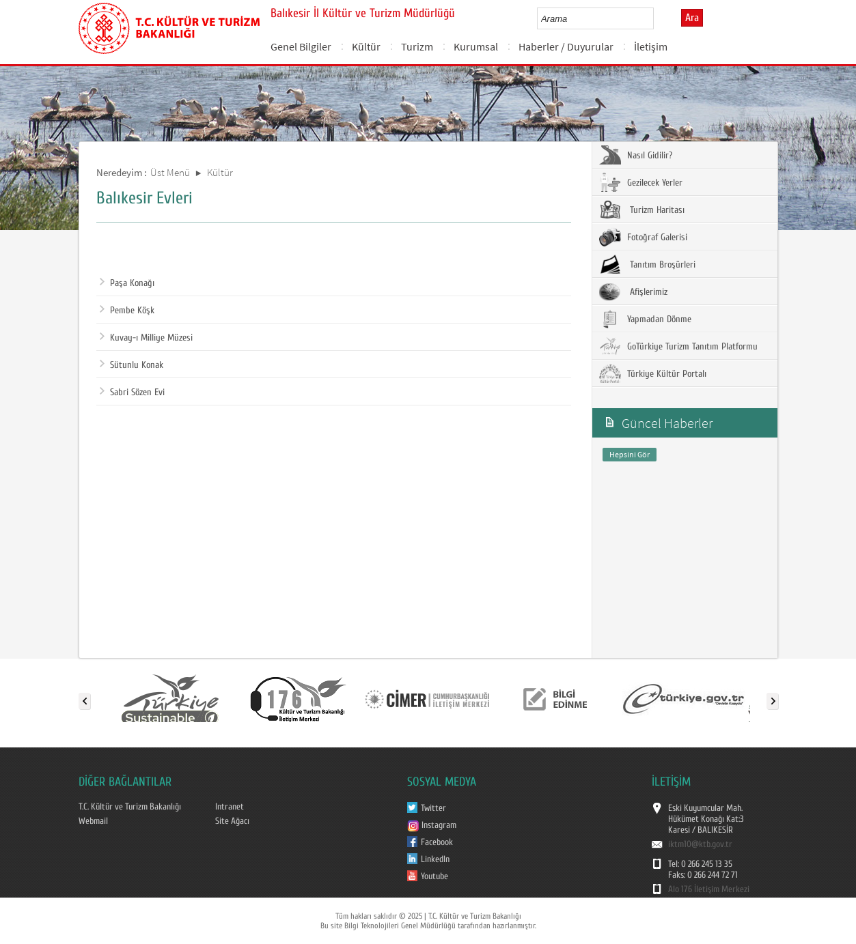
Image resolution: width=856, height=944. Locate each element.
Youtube (434, 876)
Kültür (366, 46)
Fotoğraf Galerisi (643, 236)
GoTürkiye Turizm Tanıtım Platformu (678, 346)
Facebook (437, 842)
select (658, 18)
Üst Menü (170, 172)
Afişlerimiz (633, 291)
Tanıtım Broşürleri (647, 264)
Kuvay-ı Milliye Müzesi (146, 338)
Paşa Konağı (127, 283)
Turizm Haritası (642, 209)
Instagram (431, 825)
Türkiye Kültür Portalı (652, 373)
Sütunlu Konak (131, 365)
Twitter (433, 808)
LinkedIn (435, 859)
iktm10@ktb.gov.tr (700, 844)
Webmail (93, 821)
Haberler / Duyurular (566, 46)
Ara (692, 18)
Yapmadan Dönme (645, 318)
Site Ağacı (232, 821)
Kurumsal (476, 46)
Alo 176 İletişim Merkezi (708, 889)
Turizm (417, 46)
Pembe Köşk (127, 310)
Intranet (229, 806)
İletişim (650, 46)
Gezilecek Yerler (640, 182)
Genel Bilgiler (301, 46)
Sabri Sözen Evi (132, 392)
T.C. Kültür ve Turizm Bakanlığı (130, 806)
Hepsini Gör (629, 454)
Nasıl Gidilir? (635, 155)
